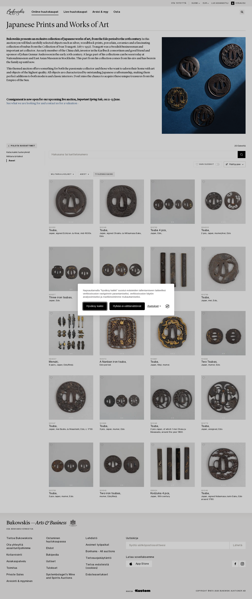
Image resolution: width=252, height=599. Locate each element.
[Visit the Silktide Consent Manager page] (167, 306)
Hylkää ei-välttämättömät (127, 306)
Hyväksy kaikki (94, 306)
